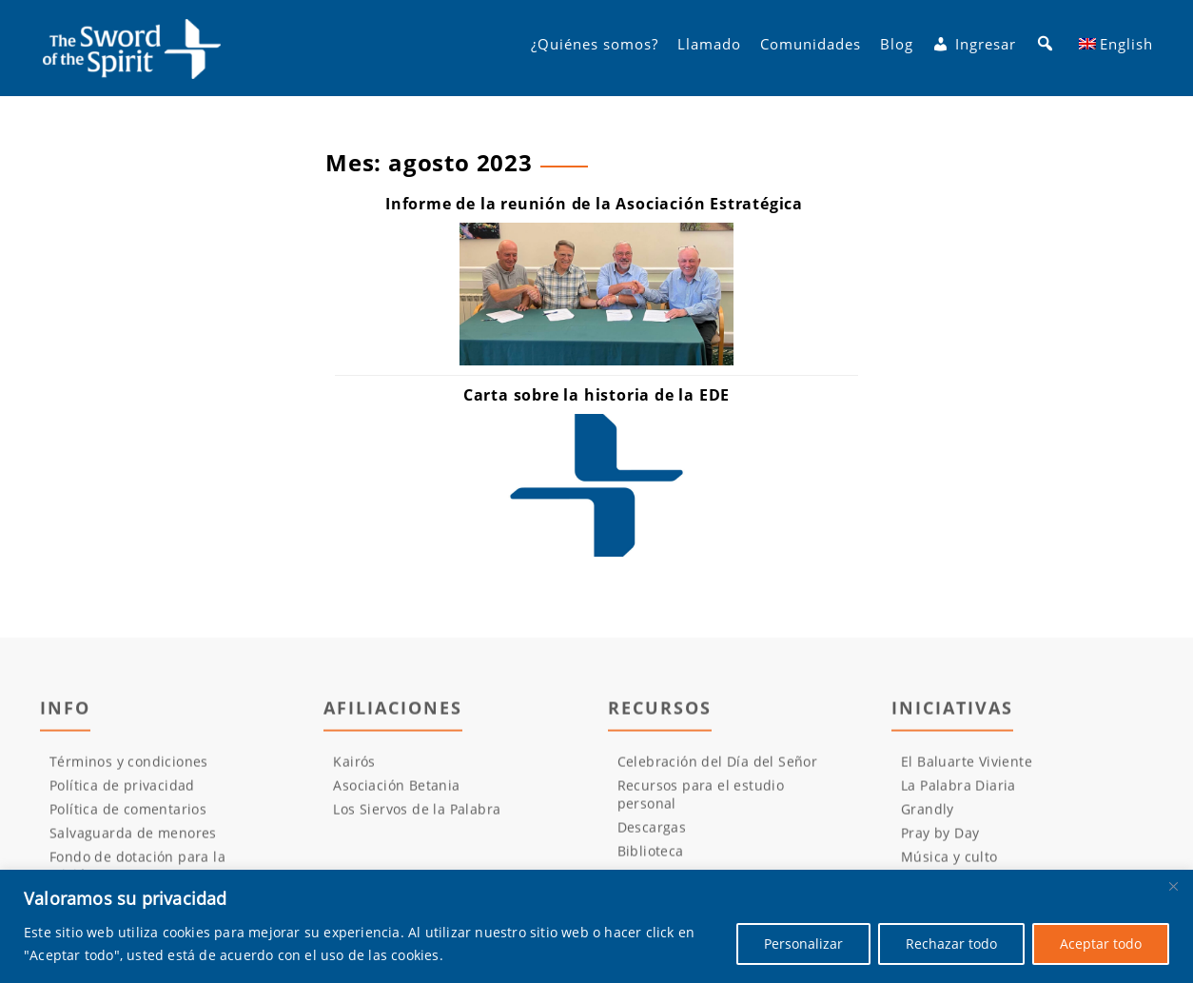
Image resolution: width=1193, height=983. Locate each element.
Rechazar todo (951, 943)
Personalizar (803, 943)
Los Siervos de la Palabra (416, 815)
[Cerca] (1173, 886)
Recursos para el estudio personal (701, 800)
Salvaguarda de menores (133, 839)
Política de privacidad (122, 791)
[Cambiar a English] (1116, 48)
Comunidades (810, 48)
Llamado (709, 48)
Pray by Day (940, 839)
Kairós (354, 767)
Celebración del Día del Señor (717, 767)
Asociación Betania (396, 791)
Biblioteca (650, 857)
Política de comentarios (127, 815)
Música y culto (949, 863)
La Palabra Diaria (958, 791)
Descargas (652, 833)
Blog (896, 48)
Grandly (927, 815)
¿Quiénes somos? (594, 48)
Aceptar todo (1101, 943)
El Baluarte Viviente (966, 767)
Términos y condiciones (128, 767)
